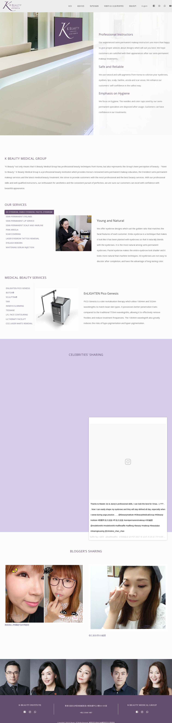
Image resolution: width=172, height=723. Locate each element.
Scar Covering (13, 234)
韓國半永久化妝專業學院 (114, 6)
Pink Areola (12, 229)
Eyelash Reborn (14, 243)
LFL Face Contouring (17, 314)
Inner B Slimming (15, 306)
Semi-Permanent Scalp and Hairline (24, 225)
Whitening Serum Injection (20, 247)
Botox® (10, 292)
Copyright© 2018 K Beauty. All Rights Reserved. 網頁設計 (76, 718)
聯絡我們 (132, 6)
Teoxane (10, 310)
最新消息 (80, 6)
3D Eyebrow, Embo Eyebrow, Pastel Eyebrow (29, 212)
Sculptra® (11, 297)
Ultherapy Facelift (16, 319)
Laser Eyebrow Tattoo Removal (22, 238)
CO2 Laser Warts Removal (19, 323)
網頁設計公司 (106, 718)
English (144, 6)
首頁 (70, 6)
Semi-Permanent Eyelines (19, 216)
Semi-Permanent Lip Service (20, 221)
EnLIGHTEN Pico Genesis (18, 288)
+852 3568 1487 (86, 707)
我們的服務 (94, 6)
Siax (8, 301)
